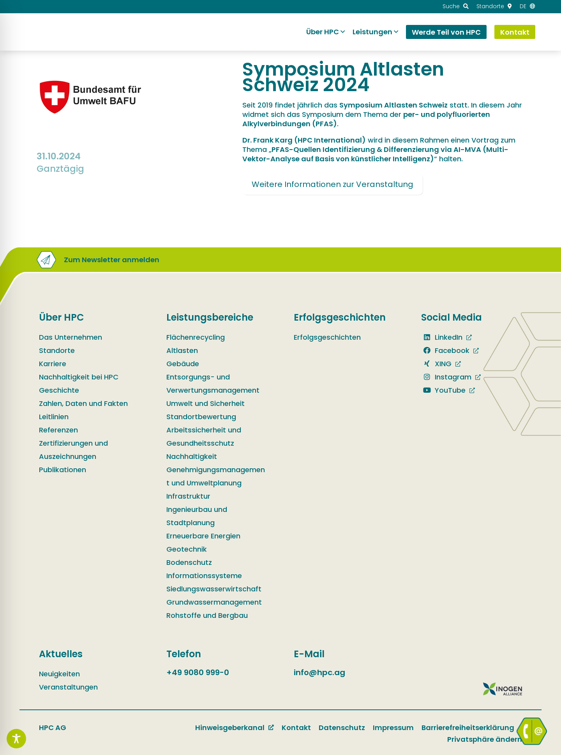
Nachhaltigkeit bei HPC (78, 377)
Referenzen (58, 430)
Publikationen (62, 470)
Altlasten (182, 350)
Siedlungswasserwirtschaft (213, 589)
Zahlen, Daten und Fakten (83, 403)
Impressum (393, 727)
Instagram (446, 377)
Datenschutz (342, 727)
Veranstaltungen (68, 687)
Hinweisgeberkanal (230, 727)
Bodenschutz (189, 562)
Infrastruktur (188, 496)
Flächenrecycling (195, 337)
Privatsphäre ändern (484, 739)
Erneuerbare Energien (203, 536)
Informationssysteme (204, 575)
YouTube (443, 390)
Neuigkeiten (59, 674)
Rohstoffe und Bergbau (207, 615)
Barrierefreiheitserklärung (468, 727)
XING (436, 364)
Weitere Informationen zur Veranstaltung (332, 184)
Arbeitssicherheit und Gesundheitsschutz (203, 436)
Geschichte (59, 390)
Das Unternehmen (70, 337)
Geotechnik (186, 549)
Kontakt (296, 727)
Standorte (57, 350)
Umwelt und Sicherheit (205, 403)
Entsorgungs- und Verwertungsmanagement (212, 383)
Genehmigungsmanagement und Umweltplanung (215, 476)
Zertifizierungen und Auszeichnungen (73, 449)
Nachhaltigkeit (191, 456)
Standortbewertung (201, 417)
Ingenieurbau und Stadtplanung (196, 516)
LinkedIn (441, 337)
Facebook (445, 350)
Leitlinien (54, 417)
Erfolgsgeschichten (327, 337)
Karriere (52, 364)
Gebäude (182, 364)
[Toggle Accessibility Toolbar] (16, 738)
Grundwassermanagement (214, 602)
